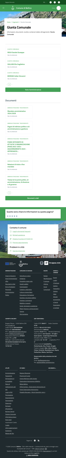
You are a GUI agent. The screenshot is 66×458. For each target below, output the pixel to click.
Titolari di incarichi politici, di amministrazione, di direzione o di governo (18, 182)
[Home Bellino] (20, 8)
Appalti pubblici (24, 284)
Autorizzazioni (24, 287)
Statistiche (8, 431)
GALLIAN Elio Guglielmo (16, 64)
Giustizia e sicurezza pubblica (28, 298)
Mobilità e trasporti (25, 303)
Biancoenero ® (47, 451)
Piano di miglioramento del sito (10, 387)
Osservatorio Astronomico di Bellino (30, 381)
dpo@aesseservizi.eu (44, 360)
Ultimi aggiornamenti (11, 428)
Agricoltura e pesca (25, 276)
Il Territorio (56, 283)
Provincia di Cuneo (25, 376)
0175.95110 (11, 325)
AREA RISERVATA (32, 455)
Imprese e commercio (26, 300)
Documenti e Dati (10, 284)
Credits (7, 425)
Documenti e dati (33, 198)
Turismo (22, 311)
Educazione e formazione (27, 295)
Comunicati (47, 290)
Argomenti (15, 22)
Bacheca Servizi (9, 411)
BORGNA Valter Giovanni (16, 76)
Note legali (8, 420)
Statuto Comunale (10, 414)
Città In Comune (39, 449)
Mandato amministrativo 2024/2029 (16, 112)
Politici (7, 295)
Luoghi (55, 280)
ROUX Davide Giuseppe (15, 52)
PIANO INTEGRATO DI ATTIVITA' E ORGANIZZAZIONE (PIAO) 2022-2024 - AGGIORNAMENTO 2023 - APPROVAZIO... (18, 147)
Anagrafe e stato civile (26, 281)
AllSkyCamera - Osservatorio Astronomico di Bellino (34, 387)
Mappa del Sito (9, 433)
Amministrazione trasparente (17, 108)
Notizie (46, 276)
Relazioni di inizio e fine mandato (16, 165)
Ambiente (22, 279)
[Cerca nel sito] (59, 8)
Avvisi (45, 287)
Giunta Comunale (13, 49)
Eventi (55, 278)
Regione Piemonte (25, 373)
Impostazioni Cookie (11, 422)
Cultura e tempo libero (26, 292)
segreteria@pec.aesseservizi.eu (45, 362)
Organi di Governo (10, 276)
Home (8, 22)
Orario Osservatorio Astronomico (29, 390)
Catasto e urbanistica (26, 290)
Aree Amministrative (11, 279)
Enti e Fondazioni (10, 287)
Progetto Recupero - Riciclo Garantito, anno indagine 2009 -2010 (38, 392)
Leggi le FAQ (8, 392)
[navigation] (3, 8)
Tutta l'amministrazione (33, 90)
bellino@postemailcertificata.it (17, 332)
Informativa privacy (10, 417)
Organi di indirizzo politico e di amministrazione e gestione (18, 127)
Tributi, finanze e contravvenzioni (29, 309)
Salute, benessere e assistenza (28, 306)
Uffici (6, 281)
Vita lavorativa (24, 314)
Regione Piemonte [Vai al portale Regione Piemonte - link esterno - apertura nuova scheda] (9, 2)
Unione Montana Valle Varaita (28, 379)
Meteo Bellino (24, 384)
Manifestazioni (48, 279)
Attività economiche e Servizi (56, 299)
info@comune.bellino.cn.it (16, 334)
